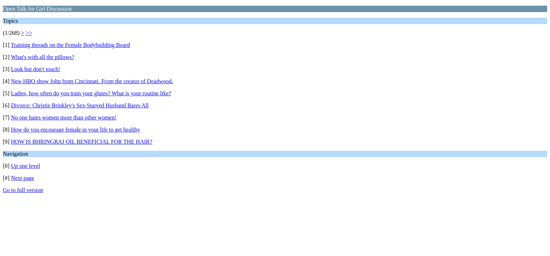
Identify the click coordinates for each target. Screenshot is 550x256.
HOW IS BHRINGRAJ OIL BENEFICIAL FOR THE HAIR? (81, 142)
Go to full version (23, 190)
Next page (22, 178)
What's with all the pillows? (42, 57)
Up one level (25, 166)
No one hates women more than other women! (63, 117)
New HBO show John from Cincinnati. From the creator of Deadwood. (92, 81)
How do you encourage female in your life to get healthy (75, 130)
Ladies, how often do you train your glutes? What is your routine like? (91, 93)
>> (29, 33)
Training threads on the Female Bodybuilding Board (70, 45)
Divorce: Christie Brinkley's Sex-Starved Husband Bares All (80, 105)
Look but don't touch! (35, 69)
